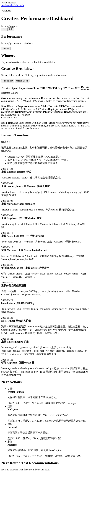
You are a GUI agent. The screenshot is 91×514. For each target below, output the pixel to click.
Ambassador (7, 5)
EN (4, 29)
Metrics (6, 48)
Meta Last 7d (22, 81)
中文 (11, 29)
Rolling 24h (8, 81)
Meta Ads (19, 5)
